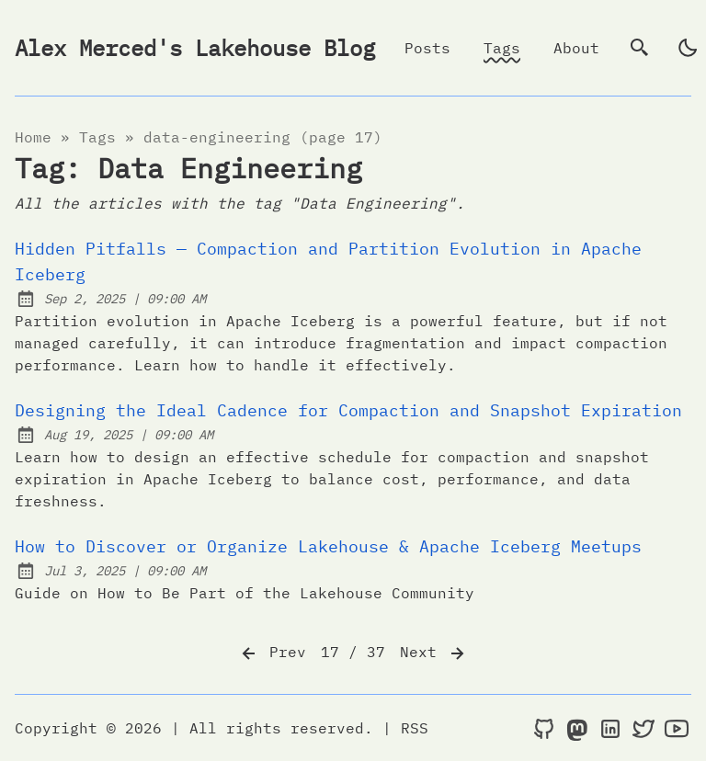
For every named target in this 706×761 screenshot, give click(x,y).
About (576, 48)
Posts (427, 48)
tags (97, 137)
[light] (687, 47)
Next (434, 653)
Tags (502, 48)
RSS (414, 728)
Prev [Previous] (272, 653)
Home (33, 137)
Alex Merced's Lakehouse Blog (195, 47)
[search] (640, 47)
